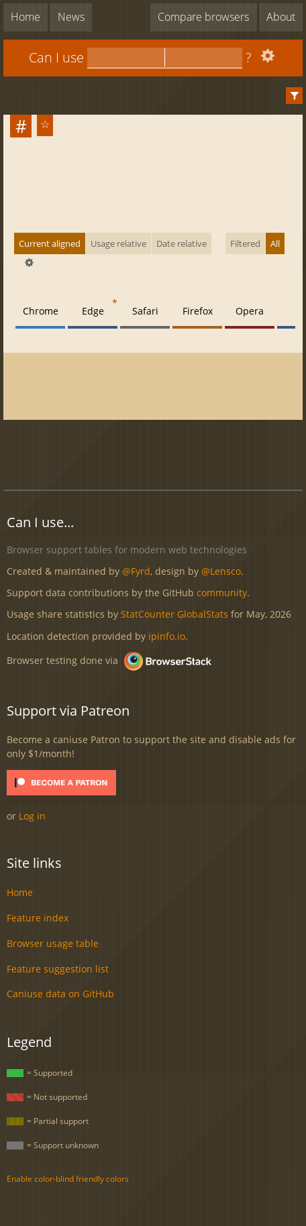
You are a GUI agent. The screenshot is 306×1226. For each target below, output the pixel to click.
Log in (32, 816)
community (222, 592)
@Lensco (221, 571)
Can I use (56, 57)
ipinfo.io (166, 636)
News (71, 16)
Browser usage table (53, 943)
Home (25, 16)
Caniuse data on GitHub (60, 993)
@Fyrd (136, 571)
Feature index (37, 917)
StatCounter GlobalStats (174, 614)
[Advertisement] (154, 447)
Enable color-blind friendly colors (68, 1178)
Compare (203, 16)
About (280, 16)
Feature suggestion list (58, 968)
